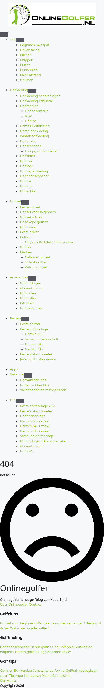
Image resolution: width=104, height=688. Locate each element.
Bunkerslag (22, 670)
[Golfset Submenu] (25, 202)
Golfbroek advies (58, 651)
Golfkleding (19, 90)
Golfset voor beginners (18, 623)
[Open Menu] (4, 34)
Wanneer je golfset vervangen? (60, 623)
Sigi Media (8, 680)
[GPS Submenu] (20, 401)
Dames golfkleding (29, 651)
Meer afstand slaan (56, 675)
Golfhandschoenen (15, 647)
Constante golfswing (48, 670)
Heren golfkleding (44, 647)
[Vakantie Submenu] (28, 375)
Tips (13, 39)
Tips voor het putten (24, 675)
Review (15, 318)
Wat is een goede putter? (29, 628)
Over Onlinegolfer (14, 604)
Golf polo (66, 647)
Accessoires (19, 277)
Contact (34, 604)
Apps (14, 369)
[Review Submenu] (25, 319)
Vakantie (17, 374)
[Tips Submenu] (20, 40)
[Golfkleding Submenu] (32, 91)
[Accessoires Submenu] (32, 278)
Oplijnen (6, 670)
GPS (13, 400)
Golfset (15, 201)
